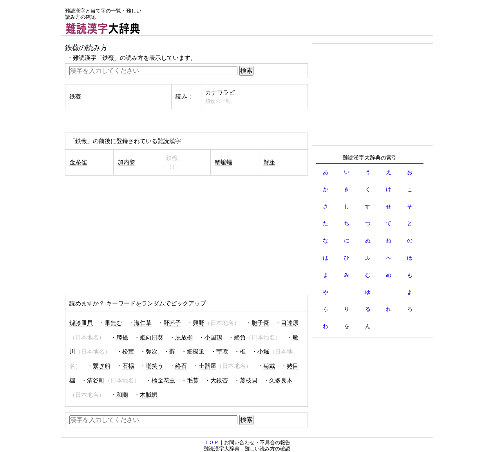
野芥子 (172, 323)
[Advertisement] (290, 17)
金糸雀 (78, 162)
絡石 (181, 366)
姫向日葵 (151, 337)
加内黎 (126, 162)
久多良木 (281, 380)
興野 (198, 323)
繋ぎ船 (101, 366)
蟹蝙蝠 (223, 162)
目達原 (290, 323)
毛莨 (193, 380)
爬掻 (122, 337)
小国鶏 (213, 337)
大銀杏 (219, 380)
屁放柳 (184, 337)
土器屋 (207, 366)
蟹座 (269, 162)
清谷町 (96, 380)
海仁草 (143, 323)
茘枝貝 (248, 380)
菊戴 (269, 366)
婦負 (240, 337)
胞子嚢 (260, 323)
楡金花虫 (163, 380)
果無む (113, 323)
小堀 (263, 351)
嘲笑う (154, 366)
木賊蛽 (148, 395)
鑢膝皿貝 (81, 323)
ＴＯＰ (211, 442)
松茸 (128, 351)
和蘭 (122, 395)
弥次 (151, 351)
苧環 (222, 351)
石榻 (128, 366)
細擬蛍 (195, 351)
